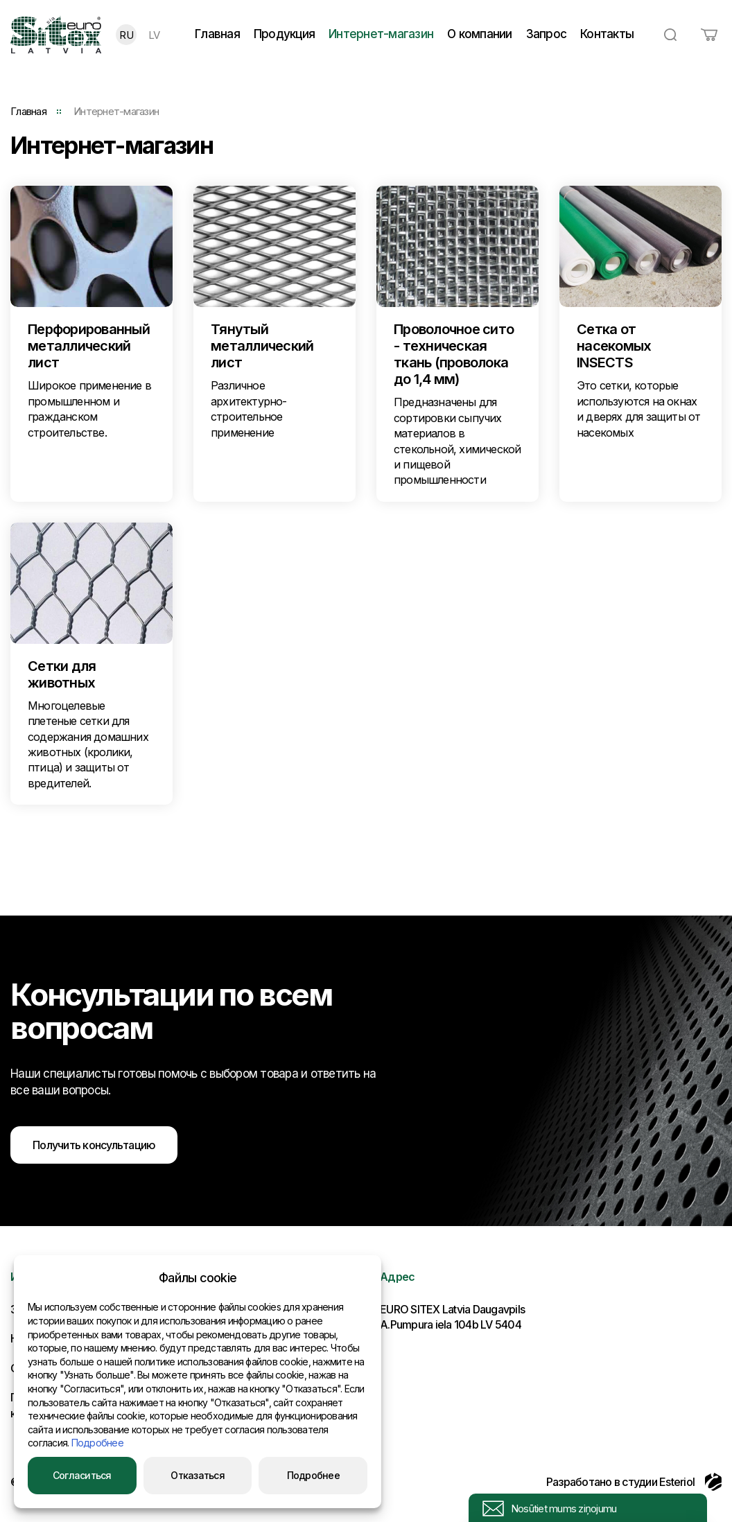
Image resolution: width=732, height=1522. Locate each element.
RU (126, 35)
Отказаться (198, 1475)
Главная (217, 34)
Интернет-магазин (381, 34)
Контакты (607, 34)
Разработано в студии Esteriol (634, 1482)
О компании (479, 34)
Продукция (284, 34)
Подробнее (97, 1443)
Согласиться (82, 1475)
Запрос (546, 34)
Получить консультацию (94, 1145)
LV (154, 35)
